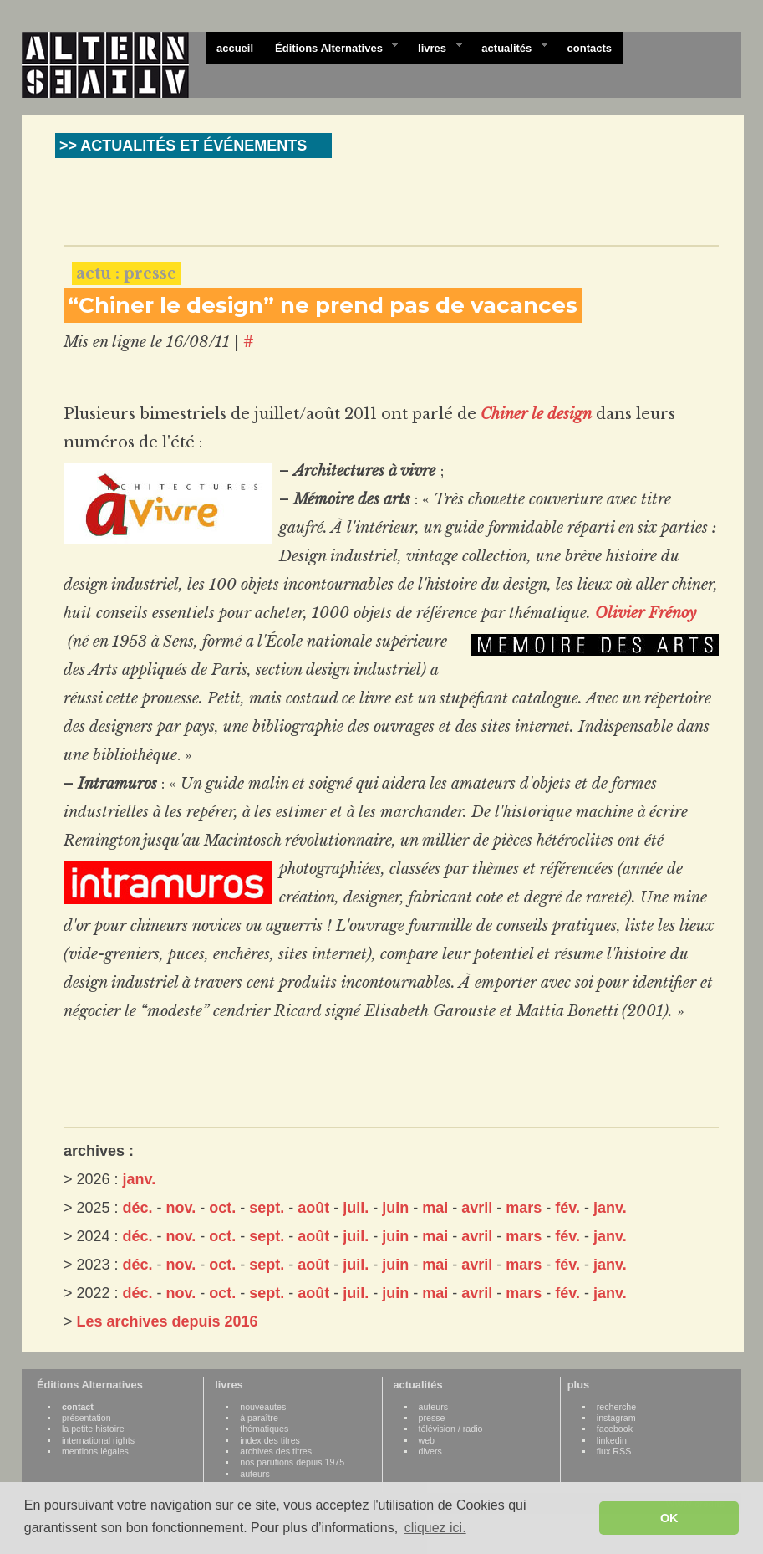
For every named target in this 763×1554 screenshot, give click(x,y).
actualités (509, 46)
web (427, 1440)
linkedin (612, 1440)
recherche (616, 1407)
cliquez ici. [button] (435, 1528)
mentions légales (95, 1451)
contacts (589, 48)
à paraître (259, 1418)
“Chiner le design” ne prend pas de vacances (322, 305)
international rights (98, 1440)
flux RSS (614, 1451)
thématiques (264, 1429)
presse (432, 1418)
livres (434, 46)
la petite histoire (93, 1429)
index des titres (270, 1440)
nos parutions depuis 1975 (292, 1462)
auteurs (255, 1474)
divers (430, 1451)
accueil (234, 48)
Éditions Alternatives (331, 46)
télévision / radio (451, 1429)
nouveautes (263, 1407)
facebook (615, 1429)
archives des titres (276, 1451)
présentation (86, 1418)
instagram (616, 1418)
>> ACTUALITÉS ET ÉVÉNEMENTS (183, 145)
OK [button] (669, 1518)
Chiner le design (536, 414)
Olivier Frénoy (645, 613)
